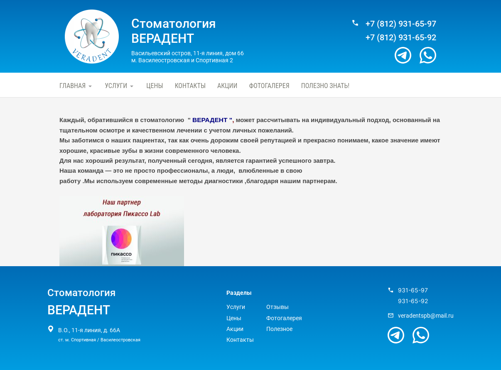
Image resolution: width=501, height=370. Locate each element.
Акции (227, 86)
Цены (154, 86)
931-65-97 (413, 290)
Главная (72, 86)
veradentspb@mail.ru (426, 315)
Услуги (116, 86)
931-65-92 (413, 301)
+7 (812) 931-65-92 (401, 37)
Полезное (279, 329)
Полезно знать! (325, 86)
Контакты (190, 86)
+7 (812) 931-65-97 (401, 24)
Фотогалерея (269, 86)
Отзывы (277, 307)
